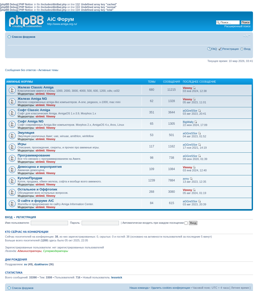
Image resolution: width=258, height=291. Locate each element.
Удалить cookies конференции (170, 287)
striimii (40, 93)
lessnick (116, 277)
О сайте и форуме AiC (36, 201)
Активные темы (48, 70)
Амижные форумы (19, 81)
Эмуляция (26, 133)
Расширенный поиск (237, 26)
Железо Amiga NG (32, 99)
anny (186, 178)
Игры (22, 144)
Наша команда (139, 287)
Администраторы (29, 250)
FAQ (214, 48)
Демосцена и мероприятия (40, 167)
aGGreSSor (190, 110)
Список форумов (23, 36)
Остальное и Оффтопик (37, 189)
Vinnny (50, 93)
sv (25, 264)
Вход (247, 48)
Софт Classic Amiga (34, 110)
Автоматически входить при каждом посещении (155, 222)
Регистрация (230, 48)
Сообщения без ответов (20, 70)
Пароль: (75, 222)
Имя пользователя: (17, 222)
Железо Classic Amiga (35, 87)
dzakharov (41, 264)
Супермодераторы (55, 250)
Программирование (34, 155)
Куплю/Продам (30, 178)
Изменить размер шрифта (246, 36)
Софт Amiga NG (31, 121)
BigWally (188, 121)
